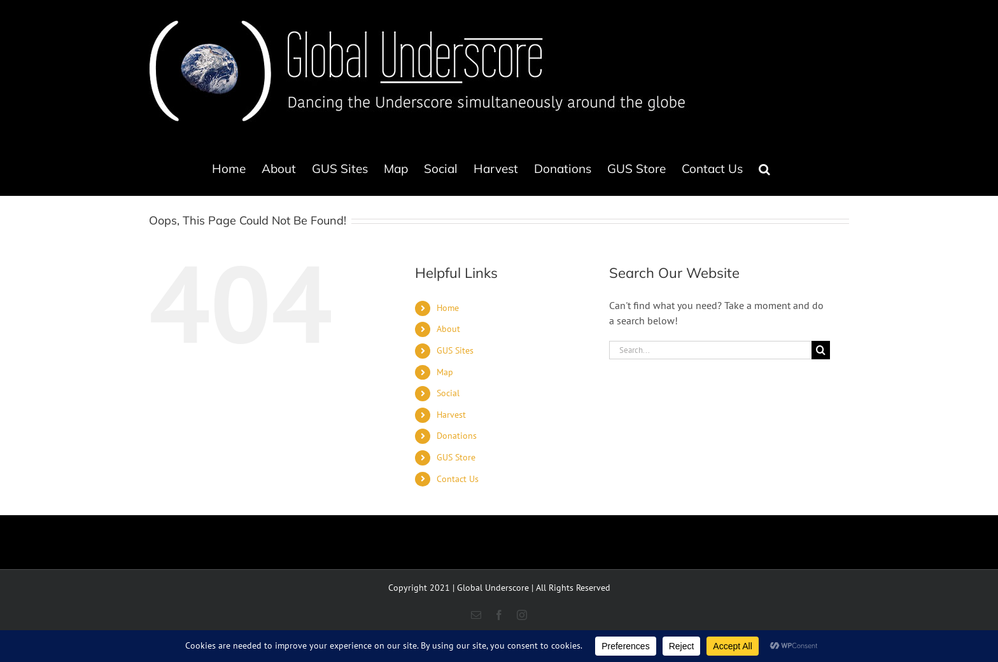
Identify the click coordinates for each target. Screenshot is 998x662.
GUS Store (456, 457)
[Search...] (710, 350)
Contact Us (458, 479)
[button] (764, 168)
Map (445, 372)
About (448, 328)
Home (448, 308)
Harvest (451, 414)
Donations (457, 435)
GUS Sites (455, 350)
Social (448, 393)
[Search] (821, 350)
